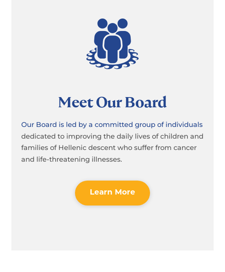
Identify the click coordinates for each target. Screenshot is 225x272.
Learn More (112, 192)
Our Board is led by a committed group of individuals (112, 124)
